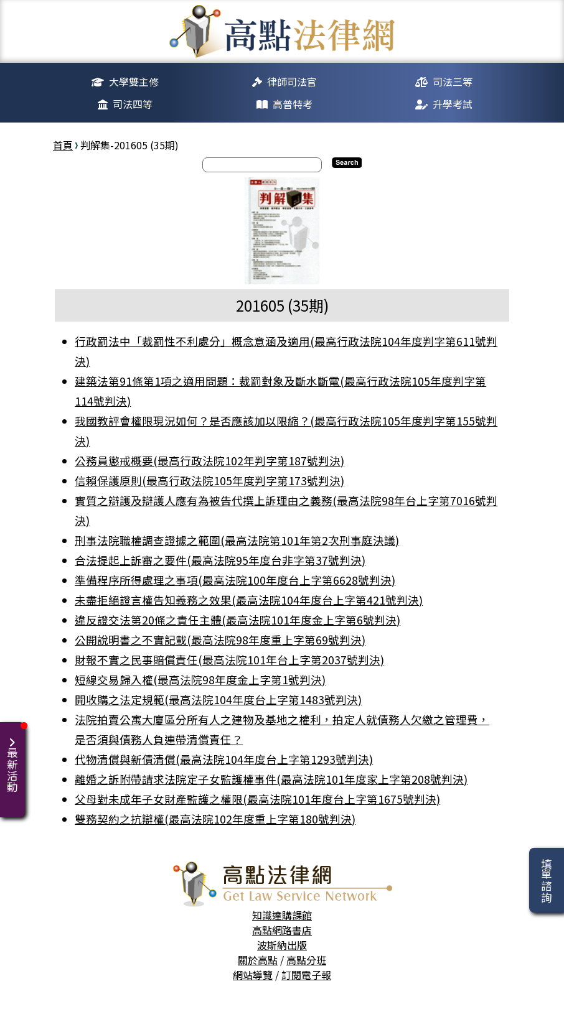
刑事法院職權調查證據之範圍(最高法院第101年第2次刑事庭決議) (237, 540)
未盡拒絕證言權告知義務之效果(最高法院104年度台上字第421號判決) (249, 600)
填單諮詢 (546, 880)
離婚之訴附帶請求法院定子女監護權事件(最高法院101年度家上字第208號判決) (271, 779)
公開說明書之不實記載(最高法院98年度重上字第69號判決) (220, 640)
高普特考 (293, 103)
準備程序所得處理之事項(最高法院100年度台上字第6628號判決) (235, 580)
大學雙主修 (134, 81)
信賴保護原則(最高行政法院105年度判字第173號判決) (209, 480)
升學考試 (452, 103)
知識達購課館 (282, 915)
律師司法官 (292, 81)
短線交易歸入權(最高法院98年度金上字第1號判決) (200, 679)
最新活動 (14, 757)
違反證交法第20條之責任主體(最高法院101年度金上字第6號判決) (237, 620)
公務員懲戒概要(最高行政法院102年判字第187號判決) (209, 460)
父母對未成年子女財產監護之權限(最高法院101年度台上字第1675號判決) (257, 799)
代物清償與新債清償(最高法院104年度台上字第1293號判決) (224, 759)
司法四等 (133, 103)
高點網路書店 (282, 929)
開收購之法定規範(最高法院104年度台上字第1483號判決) (218, 699)
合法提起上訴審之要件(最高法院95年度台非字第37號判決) (220, 560)
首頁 (63, 144)
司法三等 (452, 81)
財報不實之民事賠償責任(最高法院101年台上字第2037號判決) (229, 659)
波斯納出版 (282, 944)
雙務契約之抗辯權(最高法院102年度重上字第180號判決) (215, 819)
